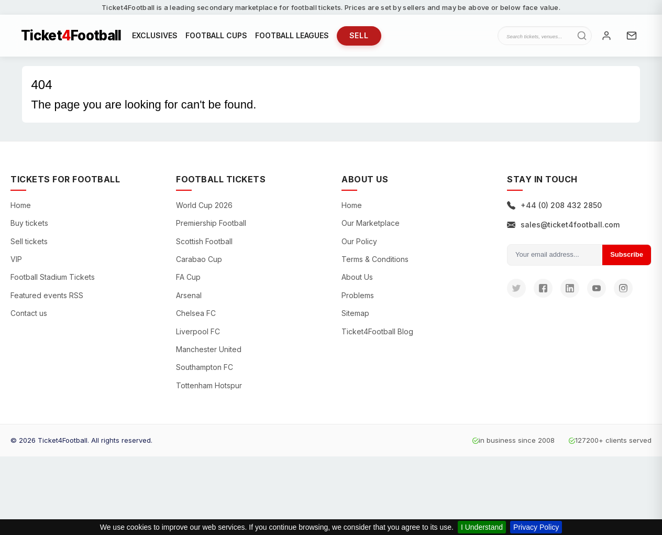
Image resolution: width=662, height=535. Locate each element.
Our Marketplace (370, 223)
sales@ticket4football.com (563, 224)
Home (20, 205)
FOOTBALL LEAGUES (292, 35)
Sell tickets (29, 241)
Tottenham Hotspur (209, 385)
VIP (16, 259)
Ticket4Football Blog (377, 331)
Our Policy (359, 241)
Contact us (28, 313)
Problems (357, 295)
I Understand (482, 527)
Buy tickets (29, 223)
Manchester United (208, 349)
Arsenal (189, 295)
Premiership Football (211, 223)
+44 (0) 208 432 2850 (554, 205)
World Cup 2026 (204, 205)
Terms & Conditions (375, 259)
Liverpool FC (198, 331)
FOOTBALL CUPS (216, 35)
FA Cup (188, 276)
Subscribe (626, 254)
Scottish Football (204, 241)
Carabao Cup (199, 259)
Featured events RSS (46, 295)
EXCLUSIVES (155, 35)
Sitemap (355, 313)
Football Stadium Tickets (52, 276)
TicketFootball (71, 35)
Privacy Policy (536, 527)
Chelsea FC (196, 313)
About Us (357, 276)
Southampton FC (204, 367)
